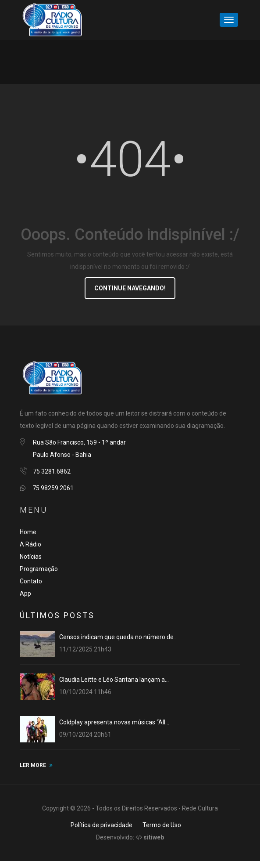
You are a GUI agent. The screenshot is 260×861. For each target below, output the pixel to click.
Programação (39, 568)
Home (28, 531)
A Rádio (30, 544)
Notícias (31, 556)
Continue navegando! (130, 288)
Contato (31, 581)
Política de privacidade (101, 824)
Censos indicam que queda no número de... (118, 636)
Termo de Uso (161, 824)
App (25, 593)
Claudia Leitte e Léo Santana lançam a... (114, 679)
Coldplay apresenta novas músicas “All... (114, 722)
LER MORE (33, 765)
